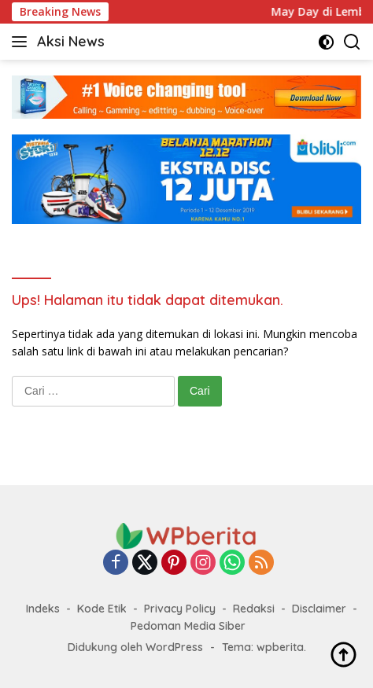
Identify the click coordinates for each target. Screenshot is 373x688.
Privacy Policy (180, 609)
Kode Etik (102, 609)
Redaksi (254, 609)
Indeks (43, 609)
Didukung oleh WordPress (135, 647)
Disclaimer (319, 609)
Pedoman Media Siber (188, 626)
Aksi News (71, 41)
